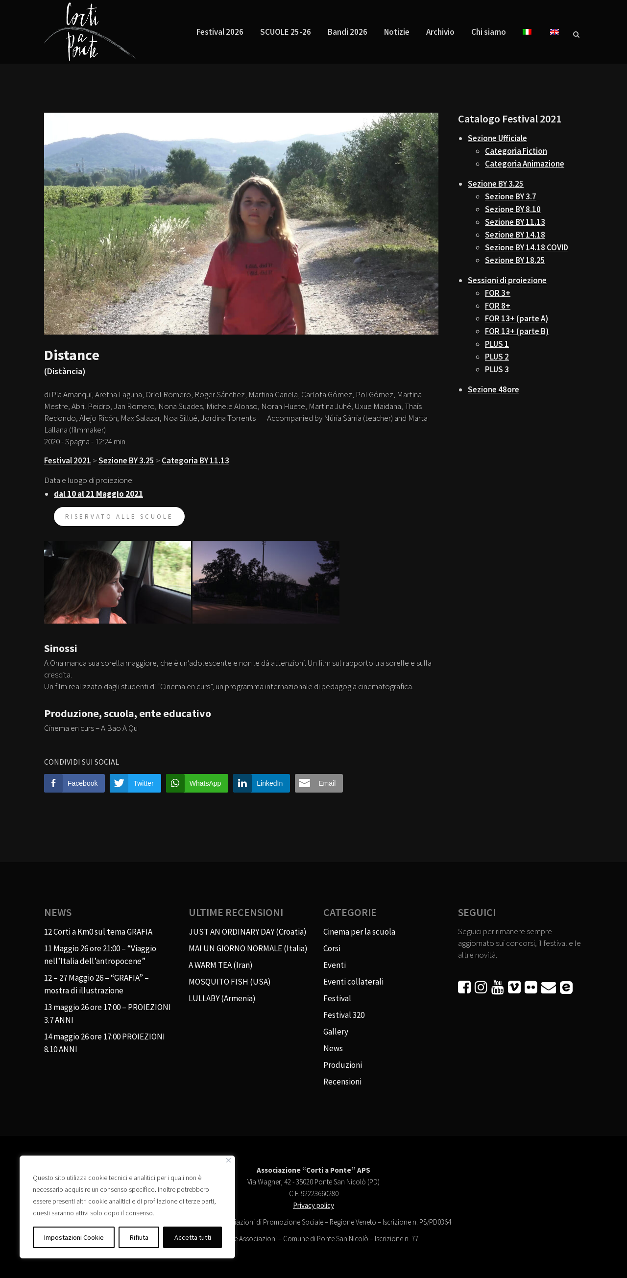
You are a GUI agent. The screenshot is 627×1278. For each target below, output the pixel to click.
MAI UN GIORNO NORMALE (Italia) (248, 948)
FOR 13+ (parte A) (516, 318)
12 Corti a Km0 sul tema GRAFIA (98, 931)
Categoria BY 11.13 (195, 460)
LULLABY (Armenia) (222, 998)
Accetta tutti (192, 1237)
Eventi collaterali (353, 981)
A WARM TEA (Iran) (221, 965)
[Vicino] (228, 1160)
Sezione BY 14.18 (515, 234)
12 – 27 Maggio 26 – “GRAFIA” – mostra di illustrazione (96, 984)
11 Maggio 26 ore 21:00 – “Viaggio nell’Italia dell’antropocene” (100, 954)
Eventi (334, 965)
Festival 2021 (67, 460)
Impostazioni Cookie (74, 1237)
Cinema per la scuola (359, 931)
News (333, 1048)
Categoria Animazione (524, 163)
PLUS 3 (497, 369)
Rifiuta (139, 1237)
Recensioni (342, 1081)
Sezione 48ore (493, 389)
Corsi (331, 948)
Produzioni (342, 1065)
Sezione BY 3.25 (126, 460)
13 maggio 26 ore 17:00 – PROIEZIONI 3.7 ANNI (107, 1013)
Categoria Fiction (516, 150)
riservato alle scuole (119, 516)
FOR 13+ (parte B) (517, 331)
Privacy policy (313, 1205)
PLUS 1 (497, 343)
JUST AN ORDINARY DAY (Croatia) (248, 931)
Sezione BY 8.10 (513, 209)
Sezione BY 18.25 (515, 260)
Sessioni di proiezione (507, 280)
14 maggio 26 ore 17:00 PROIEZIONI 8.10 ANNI (104, 1043)
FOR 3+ (497, 293)
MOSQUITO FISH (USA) (230, 981)
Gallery (335, 1031)
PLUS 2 (497, 356)
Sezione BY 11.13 (515, 222)
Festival (337, 998)
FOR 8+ (497, 305)
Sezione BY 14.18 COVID (526, 247)
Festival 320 (343, 1015)
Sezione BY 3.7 (510, 196)
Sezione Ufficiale (497, 138)
